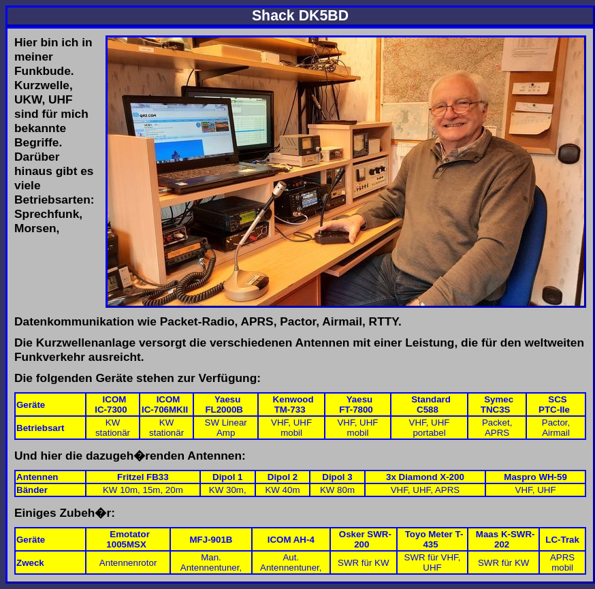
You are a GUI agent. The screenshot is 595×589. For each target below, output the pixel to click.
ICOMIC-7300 (111, 404)
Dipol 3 (337, 477)
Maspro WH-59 (535, 477)
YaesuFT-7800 (356, 404)
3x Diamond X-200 (425, 477)
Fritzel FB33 (143, 477)
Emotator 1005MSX (128, 539)
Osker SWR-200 (365, 539)
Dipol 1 (227, 477)
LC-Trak (562, 540)
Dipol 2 (283, 477)
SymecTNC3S (497, 404)
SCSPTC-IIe (554, 404)
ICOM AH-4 (291, 540)
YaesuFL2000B (224, 404)
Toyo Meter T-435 (434, 539)
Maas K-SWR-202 (505, 539)
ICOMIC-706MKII (165, 404)
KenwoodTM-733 (293, 404)
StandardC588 (431, 404)
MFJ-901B (210, 540)
